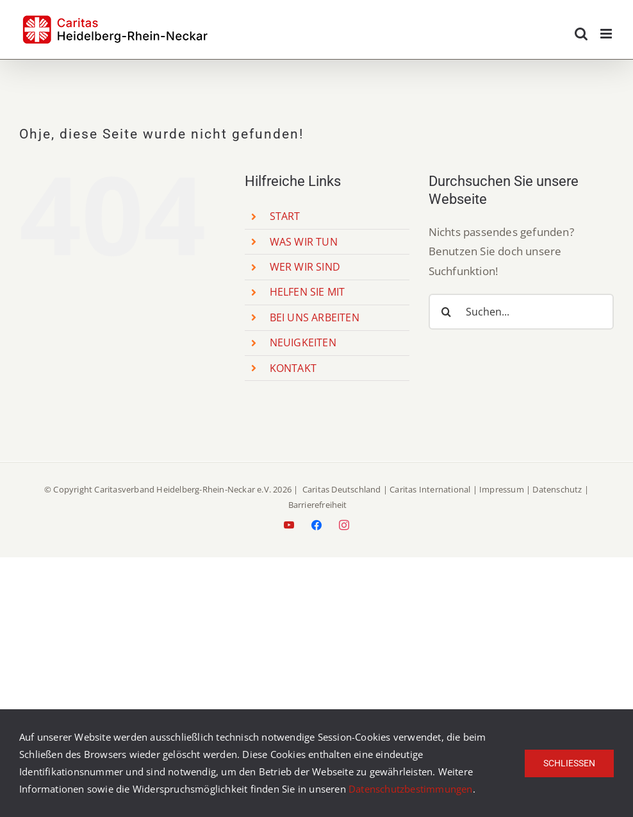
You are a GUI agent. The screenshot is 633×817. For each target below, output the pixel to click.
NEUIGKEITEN (303, 342)
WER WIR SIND (305, 267)
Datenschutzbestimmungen (411, 788)
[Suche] (446, 312)
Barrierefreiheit (317, 504)
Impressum (501, 489)
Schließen (569, 763)
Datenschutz (557, 489)
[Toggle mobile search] (581, 33)
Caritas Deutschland (341, 489)
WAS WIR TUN (304, 242)
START (285, 216)
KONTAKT (293, 368)
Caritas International (430, 489)
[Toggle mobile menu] (607, 33)
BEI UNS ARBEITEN (314, 317)
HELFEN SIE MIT (307, 292)
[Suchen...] (521, 312)
